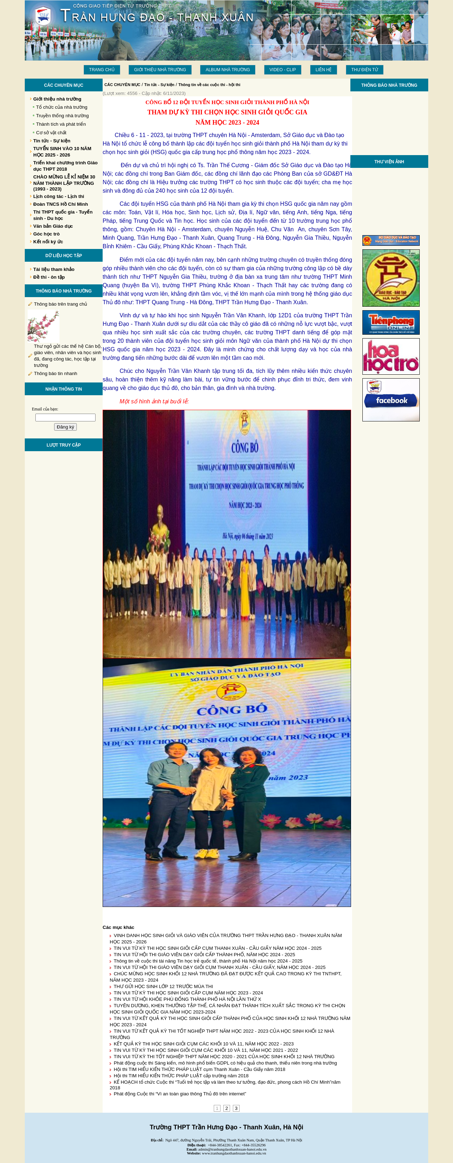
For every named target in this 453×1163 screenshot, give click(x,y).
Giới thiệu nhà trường (160, 69)
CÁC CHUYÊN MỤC (122, 85)
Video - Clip (283, 69)
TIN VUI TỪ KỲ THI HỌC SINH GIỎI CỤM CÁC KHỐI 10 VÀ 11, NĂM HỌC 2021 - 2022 (206, 1050)
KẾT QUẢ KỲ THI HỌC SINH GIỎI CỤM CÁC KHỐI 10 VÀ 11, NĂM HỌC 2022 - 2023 (203, 1043)
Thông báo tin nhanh (55, 373)
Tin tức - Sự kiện (159, 85)
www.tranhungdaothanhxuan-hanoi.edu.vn (234, 1153)
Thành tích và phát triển (61, 124)
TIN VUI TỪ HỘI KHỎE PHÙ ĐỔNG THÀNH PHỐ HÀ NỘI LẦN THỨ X (187, 999)
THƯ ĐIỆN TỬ (364, 69)
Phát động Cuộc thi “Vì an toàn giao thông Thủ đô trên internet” (180, 1093)
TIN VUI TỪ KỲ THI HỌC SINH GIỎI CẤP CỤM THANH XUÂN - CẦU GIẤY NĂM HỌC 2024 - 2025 (218, 948)
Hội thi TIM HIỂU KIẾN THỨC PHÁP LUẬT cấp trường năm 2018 (181, 1075)
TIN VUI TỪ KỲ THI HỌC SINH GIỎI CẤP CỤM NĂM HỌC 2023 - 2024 (188, 992)
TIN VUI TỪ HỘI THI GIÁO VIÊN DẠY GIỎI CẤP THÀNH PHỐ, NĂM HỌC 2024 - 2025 (204, 954)
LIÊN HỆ (324, 69)
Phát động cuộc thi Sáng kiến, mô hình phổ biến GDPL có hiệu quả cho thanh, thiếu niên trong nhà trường (225, 1063)
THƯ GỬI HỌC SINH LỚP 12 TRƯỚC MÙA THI (163, 986)
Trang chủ (102, 69)
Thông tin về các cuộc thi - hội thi (209, 85)
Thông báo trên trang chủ (60, 304)
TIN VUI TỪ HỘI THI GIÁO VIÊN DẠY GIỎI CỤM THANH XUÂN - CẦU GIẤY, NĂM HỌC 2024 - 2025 (220, 967)
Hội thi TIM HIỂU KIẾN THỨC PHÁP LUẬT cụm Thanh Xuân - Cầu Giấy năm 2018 (199, 1069)
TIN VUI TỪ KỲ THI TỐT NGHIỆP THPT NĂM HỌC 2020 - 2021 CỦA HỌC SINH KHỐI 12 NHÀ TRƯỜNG (224, 1056)
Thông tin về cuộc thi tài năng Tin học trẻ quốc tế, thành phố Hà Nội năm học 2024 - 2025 (208, 961)
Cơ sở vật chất (51, 132)
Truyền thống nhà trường (62, 115)
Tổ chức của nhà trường (61, 107)
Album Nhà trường (228, 69)
